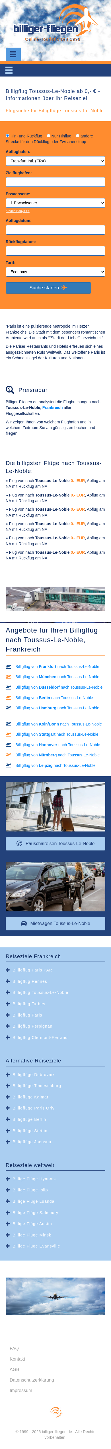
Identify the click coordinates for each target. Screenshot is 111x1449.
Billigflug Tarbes (29, 1004)
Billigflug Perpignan (32, 1026)
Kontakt (17, 1359)
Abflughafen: (18, 151)
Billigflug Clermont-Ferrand (40, 1037)
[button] (55, 843)
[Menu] (13, 54)
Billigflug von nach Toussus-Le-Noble (57, 666)
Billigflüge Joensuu (32, 1142)
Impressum (21, 1390)
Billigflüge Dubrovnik (34, 1074)
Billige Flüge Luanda (33, 1201)
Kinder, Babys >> (18, 211)
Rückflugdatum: (21, 241)
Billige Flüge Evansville (36, 1246)
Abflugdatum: (19, 220)
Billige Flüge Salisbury (35, 1212)
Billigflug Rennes (30, 981)
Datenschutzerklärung (32, 1380)
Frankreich (52, 407)
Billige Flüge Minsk (32, 1235)
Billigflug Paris (27, 1015)
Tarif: (10, 262)
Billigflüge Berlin (29, 1119)
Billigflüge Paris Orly (33, 1108)
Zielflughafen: (19, 173)
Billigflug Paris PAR (32, 970)
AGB (14, 1369)
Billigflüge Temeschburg (37, 1085)
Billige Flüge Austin (32, 1223)
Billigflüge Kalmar (30, 1097)
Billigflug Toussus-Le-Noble (40, 992)
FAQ (14, 1348)
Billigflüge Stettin (30, 1130)
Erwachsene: (18, 194)
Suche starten (48, 287)
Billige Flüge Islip (30, 1190)
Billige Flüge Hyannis (34, 1179)
